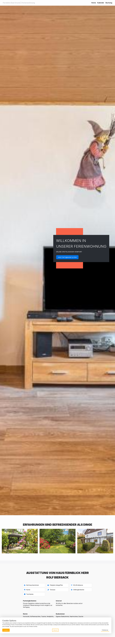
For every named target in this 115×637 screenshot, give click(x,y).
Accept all (6, 630)
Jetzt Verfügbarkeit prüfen (67, 257)
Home (93, 3)
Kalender (100, 3)
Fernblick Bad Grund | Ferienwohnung (19, 3)
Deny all (55, 630)
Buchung (109, 3)
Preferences (105, 630)
